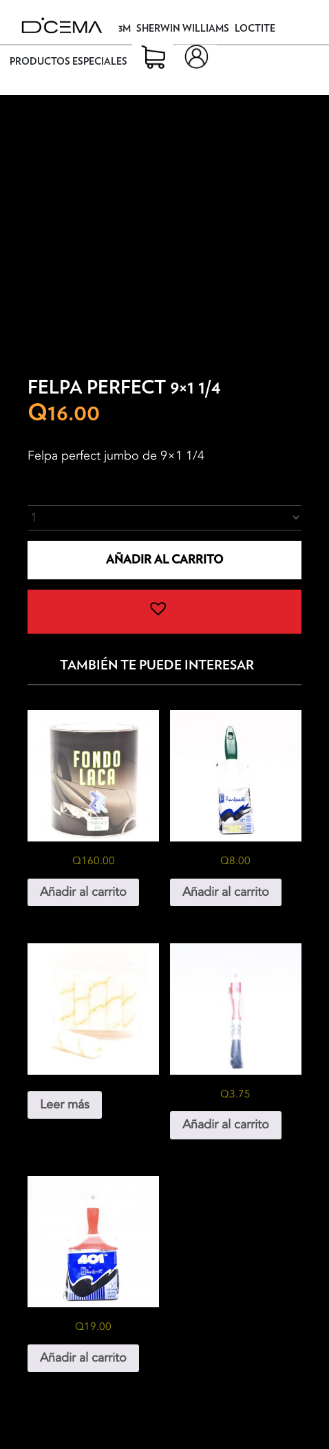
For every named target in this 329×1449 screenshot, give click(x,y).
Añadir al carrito (164, 560)
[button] (164, 612)
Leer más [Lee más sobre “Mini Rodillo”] (64, 1104)
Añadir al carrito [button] (83, 892)
